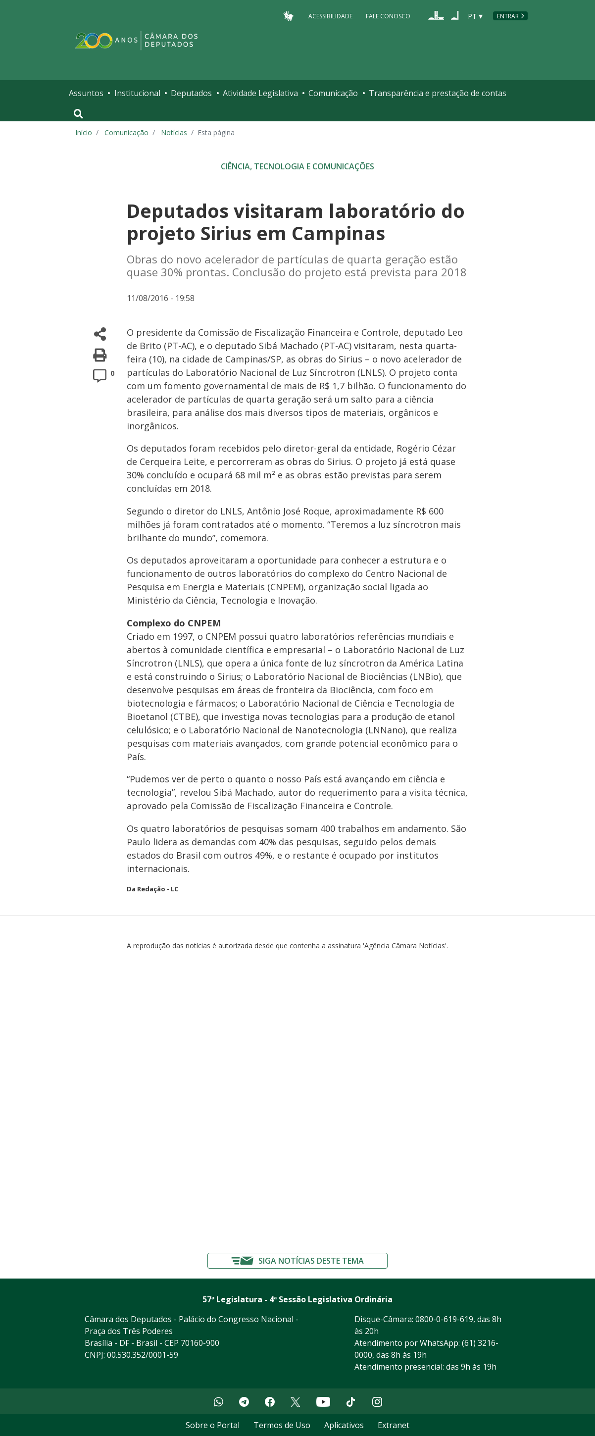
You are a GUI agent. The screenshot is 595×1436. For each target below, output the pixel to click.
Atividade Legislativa (260, 93)
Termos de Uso (281, 1425)
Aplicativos (344, 1425)
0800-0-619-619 (444, 1319)
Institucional (137, 93)
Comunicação (333, 93)
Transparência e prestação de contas (437, 93)
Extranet (393, 1425)
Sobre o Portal (213, 1425)
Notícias (174, 132)
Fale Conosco (388, 15)
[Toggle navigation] (78, 113)
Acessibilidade (330, 15)
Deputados (191, 93)
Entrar (508, 16)
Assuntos (86, 93)
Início (83, 132)
